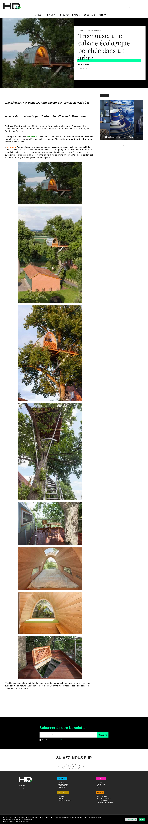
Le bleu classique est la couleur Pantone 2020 (122, 137)
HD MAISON (62, 778)
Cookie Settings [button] (131, 819)
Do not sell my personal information (16, 822)
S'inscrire (102, 735)
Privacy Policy (59, 740)
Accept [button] (142, 819)
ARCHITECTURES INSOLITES (90, 30)
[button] (144, 15)
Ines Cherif (86, 65)
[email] (68, 735)
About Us (22, 785)
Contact (22, 788)
